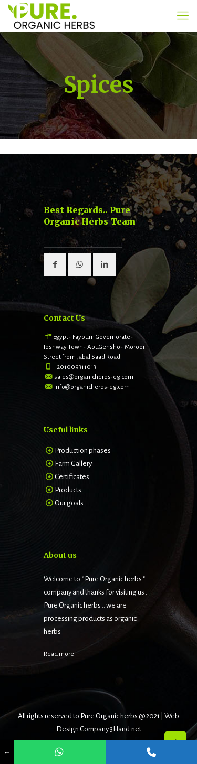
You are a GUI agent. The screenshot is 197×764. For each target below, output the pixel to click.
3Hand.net (125, 729)
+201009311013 (74, 367)
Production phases (83, 450)
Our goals (69, 503)
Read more (59, 654)
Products (68, 490)
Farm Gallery (73, 464)
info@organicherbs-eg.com (92, 387)
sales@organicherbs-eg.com (93, 377)
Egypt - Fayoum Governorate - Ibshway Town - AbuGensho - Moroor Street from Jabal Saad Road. (94, 347)
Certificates (72, 477)
